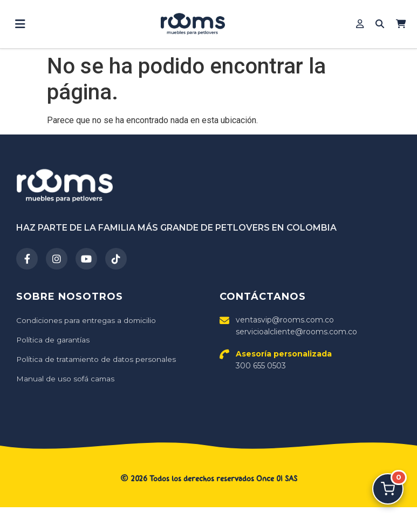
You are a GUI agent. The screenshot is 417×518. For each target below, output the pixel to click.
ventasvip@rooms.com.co (285, 320)
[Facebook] (27, 259)
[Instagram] (56, 259)
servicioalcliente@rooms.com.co (296, 332)
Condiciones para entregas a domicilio (87, 320)
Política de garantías (54, 340)
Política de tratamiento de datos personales (98, 359)
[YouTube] (86, 259)
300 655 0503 (284, 360)
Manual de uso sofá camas (66, 379)
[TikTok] (116, 259)
